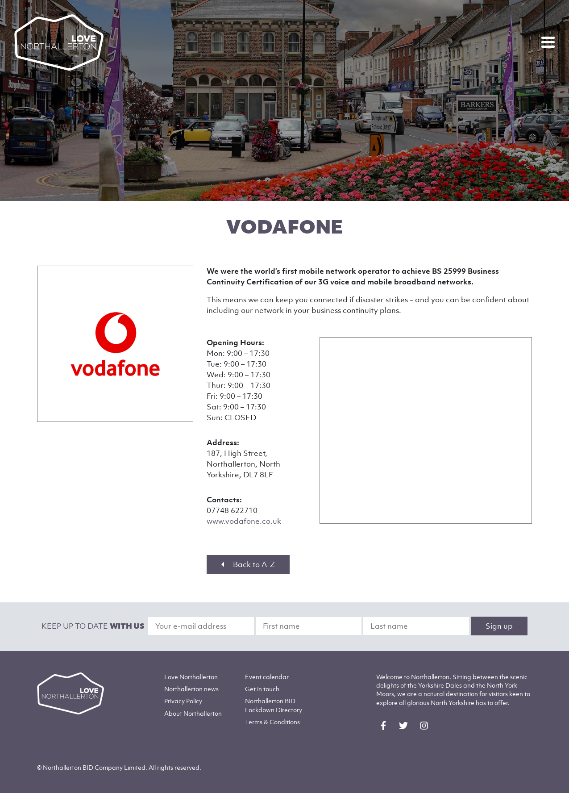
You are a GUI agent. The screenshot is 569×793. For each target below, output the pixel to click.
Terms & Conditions (272, 722)
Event (267, 676)
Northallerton (191, 688)
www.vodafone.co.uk (244, 521)
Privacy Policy (183, 701)
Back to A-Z (248, 564)
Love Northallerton (191, 676)
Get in (262, 688)
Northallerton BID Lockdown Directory (273, 705)
